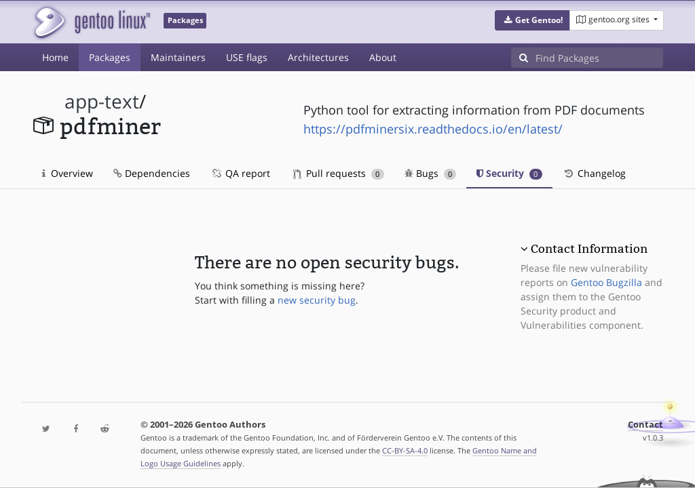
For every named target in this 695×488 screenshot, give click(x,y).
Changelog (594, 173)
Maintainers (178, 57)
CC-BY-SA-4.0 (405, 450)
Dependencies (151, 173)
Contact (645, 424)
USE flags (246, 57)
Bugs (431, 173)
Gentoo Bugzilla (606, 282)
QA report (240, 173)
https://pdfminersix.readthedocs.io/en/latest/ (433, 129)
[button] (532, 20)
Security (509, 173)
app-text (101, 101)
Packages (109, 57)
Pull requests (338, 173)
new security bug (317, 299)
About (382, 57)
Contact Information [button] (589, 249)
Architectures (318, 57)
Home (55, 57)
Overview (67, 173)
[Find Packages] (599, 57)
